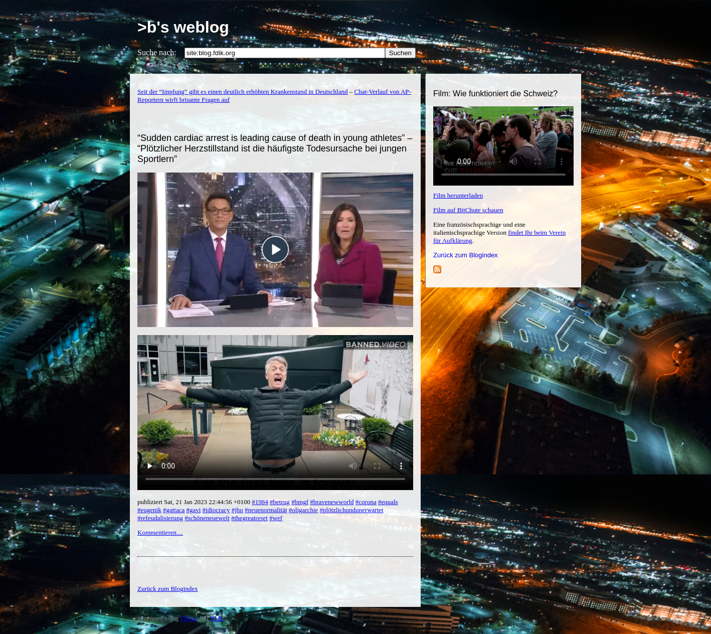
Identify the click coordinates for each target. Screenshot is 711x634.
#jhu (237, 510)
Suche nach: (156, 52)
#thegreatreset (249, 518)
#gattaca (174, 510)
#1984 (260, 502)
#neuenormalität (266, 510)
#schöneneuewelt (207, 518)
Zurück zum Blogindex (465, 255)
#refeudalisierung (160, 518)
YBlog (189, 618)
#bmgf (299, 502)
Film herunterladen (458, 195)
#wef (275, 518)
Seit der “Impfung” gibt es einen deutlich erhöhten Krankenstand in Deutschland (242, 91)
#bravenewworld (331, 502)
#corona (366, 502)
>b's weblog (183, 27)
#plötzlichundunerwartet (352, 510)
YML (217, 618)
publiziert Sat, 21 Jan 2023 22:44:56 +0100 (194, 502)
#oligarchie (303, 510)
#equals (388, 502)
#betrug (280, 502)
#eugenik (149, 510)
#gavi (193, 510)
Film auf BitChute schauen (468, 210)
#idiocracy (216, 510)
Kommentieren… (160, 532)
